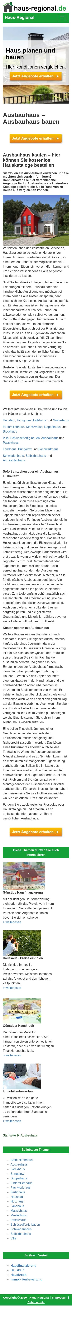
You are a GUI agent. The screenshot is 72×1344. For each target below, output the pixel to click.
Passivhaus (11, 442)
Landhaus (9, 449)
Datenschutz (36, 1302)
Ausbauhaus (49, 438)
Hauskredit (18, 1274)
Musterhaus (61, 420)
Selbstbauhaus (36, 455)
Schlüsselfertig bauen (25, 438)
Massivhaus (34, 426)
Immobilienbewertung (26, 1279)
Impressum (59, 1297)
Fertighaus (24, 420)
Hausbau (9, 420)
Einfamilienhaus (14, 426)
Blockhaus (10, 431)
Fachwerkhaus (48, 449)
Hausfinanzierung (23, 1265)
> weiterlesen (12, 922)
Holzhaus (39, 420)
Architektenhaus (14, 460)
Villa (6, 438)
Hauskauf (17, 1270)
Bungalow (24, 449)
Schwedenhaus (13, 455)
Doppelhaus (52, 426)
